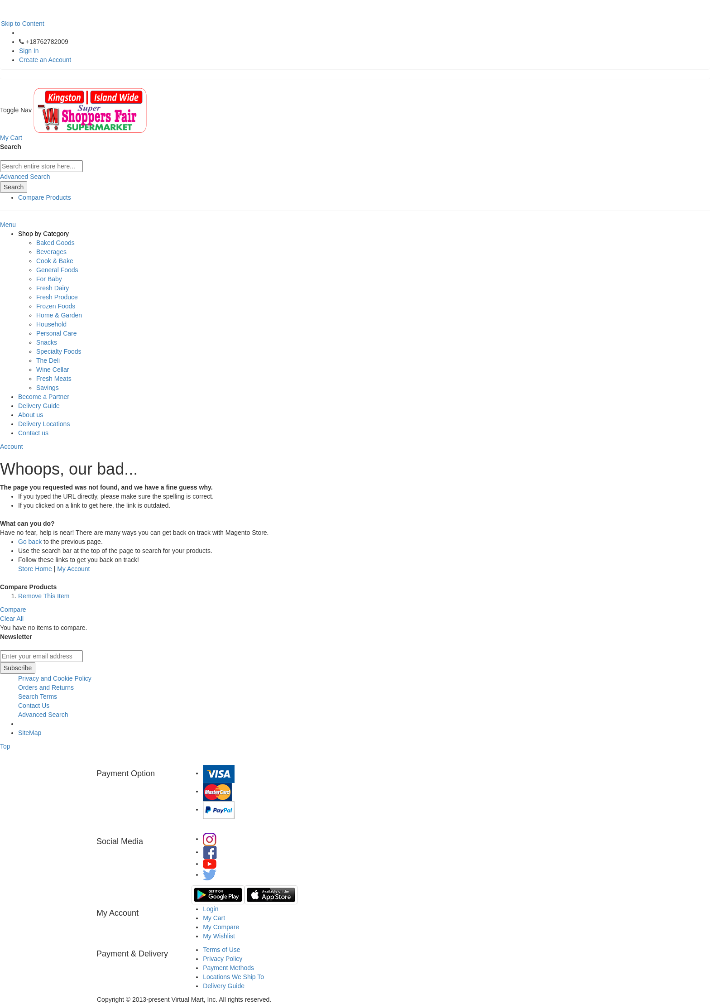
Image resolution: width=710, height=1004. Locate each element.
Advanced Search (25, 176)
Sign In (29, 50)
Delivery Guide (39, 405)
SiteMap (29, 732)
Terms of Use (221, 949)
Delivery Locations (44, 424)
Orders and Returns (46, 687)
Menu (8, 224)
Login (210, 909)
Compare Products (44, 197)
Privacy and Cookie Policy (54, 678)
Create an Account (45, 59)
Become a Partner (43, 396)
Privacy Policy (222, 958)
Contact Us (33, 705)
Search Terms (37, 696)
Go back (30, 541)
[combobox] (41, 166)
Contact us (33, 433)
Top (5, 746)
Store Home (35, 568)
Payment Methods (228, 967)
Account (11, 446)
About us (30, 414)
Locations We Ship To (233, 976)
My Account (73, 568)
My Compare (221, 927)
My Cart (214, 918)
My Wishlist (219, 936)
